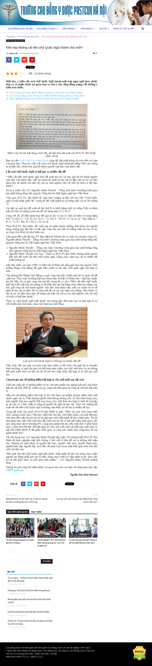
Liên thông (69, 29)
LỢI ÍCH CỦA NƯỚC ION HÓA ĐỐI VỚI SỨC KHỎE (28, 612)
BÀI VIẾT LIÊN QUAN (18, 512)
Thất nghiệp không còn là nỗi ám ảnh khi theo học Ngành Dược (44, 98)
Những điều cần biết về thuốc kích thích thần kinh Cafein (29, 601)
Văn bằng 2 (88, 29)
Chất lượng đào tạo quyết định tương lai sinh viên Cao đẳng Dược (46, 92)
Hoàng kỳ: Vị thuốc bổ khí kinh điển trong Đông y (29, 590)
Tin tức (104, 29)
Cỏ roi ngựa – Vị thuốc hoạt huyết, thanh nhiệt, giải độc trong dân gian (30, 579)
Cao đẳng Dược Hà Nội (17, 647)
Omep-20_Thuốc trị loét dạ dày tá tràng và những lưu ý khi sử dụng (30, 622)
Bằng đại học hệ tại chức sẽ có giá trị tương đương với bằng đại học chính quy (26, 500)
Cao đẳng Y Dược (47, 29)
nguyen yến (13, 53)
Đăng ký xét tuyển (124, 29)
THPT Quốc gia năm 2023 (15, 41)
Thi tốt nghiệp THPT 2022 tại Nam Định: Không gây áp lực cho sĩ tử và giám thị (51, 543)
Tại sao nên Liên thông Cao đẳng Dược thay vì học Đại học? (77, 500)
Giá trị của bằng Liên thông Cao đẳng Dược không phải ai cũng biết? (47, 95)
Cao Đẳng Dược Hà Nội (20, 29)
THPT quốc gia (15, 470)
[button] (142, 28)
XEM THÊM (36, 512)
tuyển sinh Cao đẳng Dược (34, 160)
